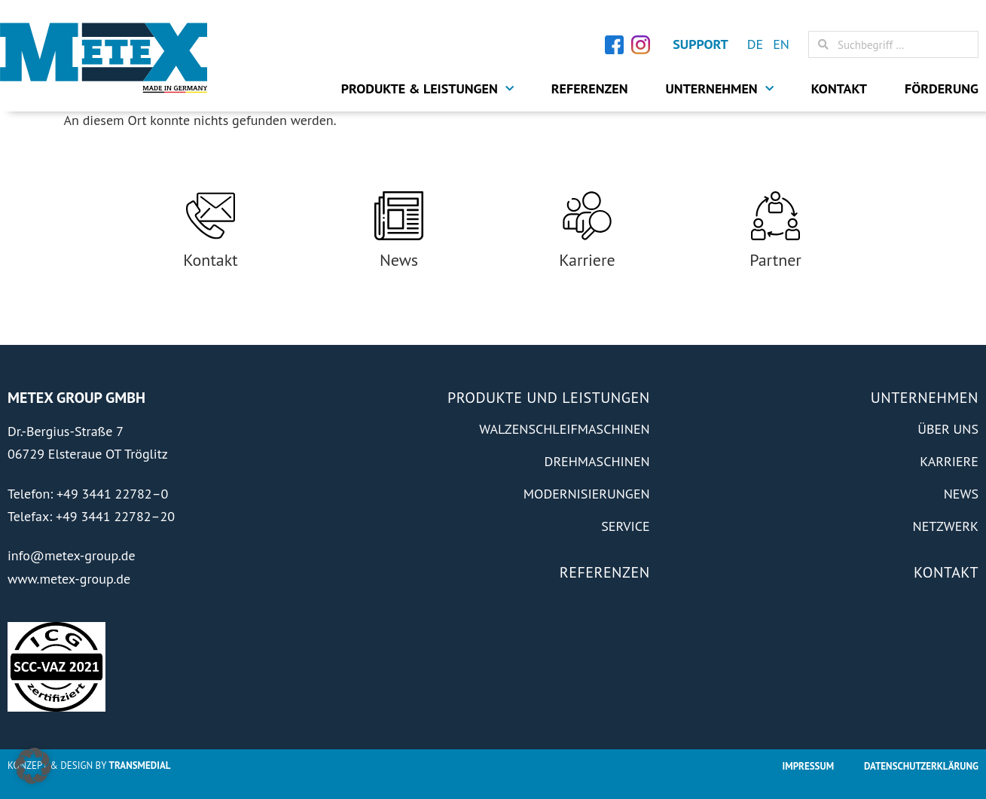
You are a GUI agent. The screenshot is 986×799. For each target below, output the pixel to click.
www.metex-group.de (69, 578)
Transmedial (140, 765)
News (399, 259)
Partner (775, 259)
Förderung (941, 88)
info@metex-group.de (72, 555)
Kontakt (839, 88)
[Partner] (775, 215)
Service (625, 526)
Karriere (587, 259)
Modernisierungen (587, 493)
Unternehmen (720, 88)
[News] (398, 215)
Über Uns (947, 429)
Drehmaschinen (597, 461)
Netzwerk (945, 526)
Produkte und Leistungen (548, 397)
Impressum (808, 766)
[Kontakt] (210, 215)
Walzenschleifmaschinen (564, 429)
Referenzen (589, 88)
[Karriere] (587, 215)
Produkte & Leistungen (427, 88)
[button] (33, 766)
